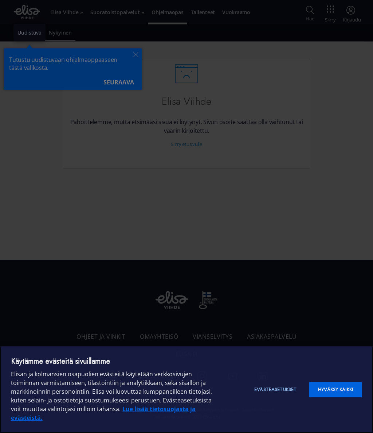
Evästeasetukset (275, 389)
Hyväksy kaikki (335, 389)
